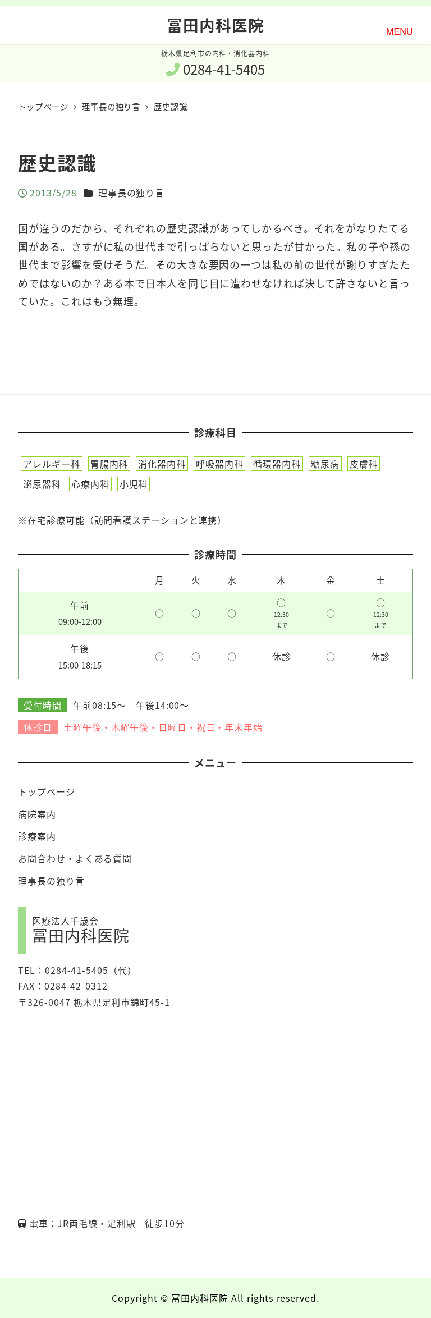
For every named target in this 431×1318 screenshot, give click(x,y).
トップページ (46, 791)
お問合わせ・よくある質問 (75, 858)
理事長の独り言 (131, 192)
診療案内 (37, 836)
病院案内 (37, 814)
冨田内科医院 (215, 24)
